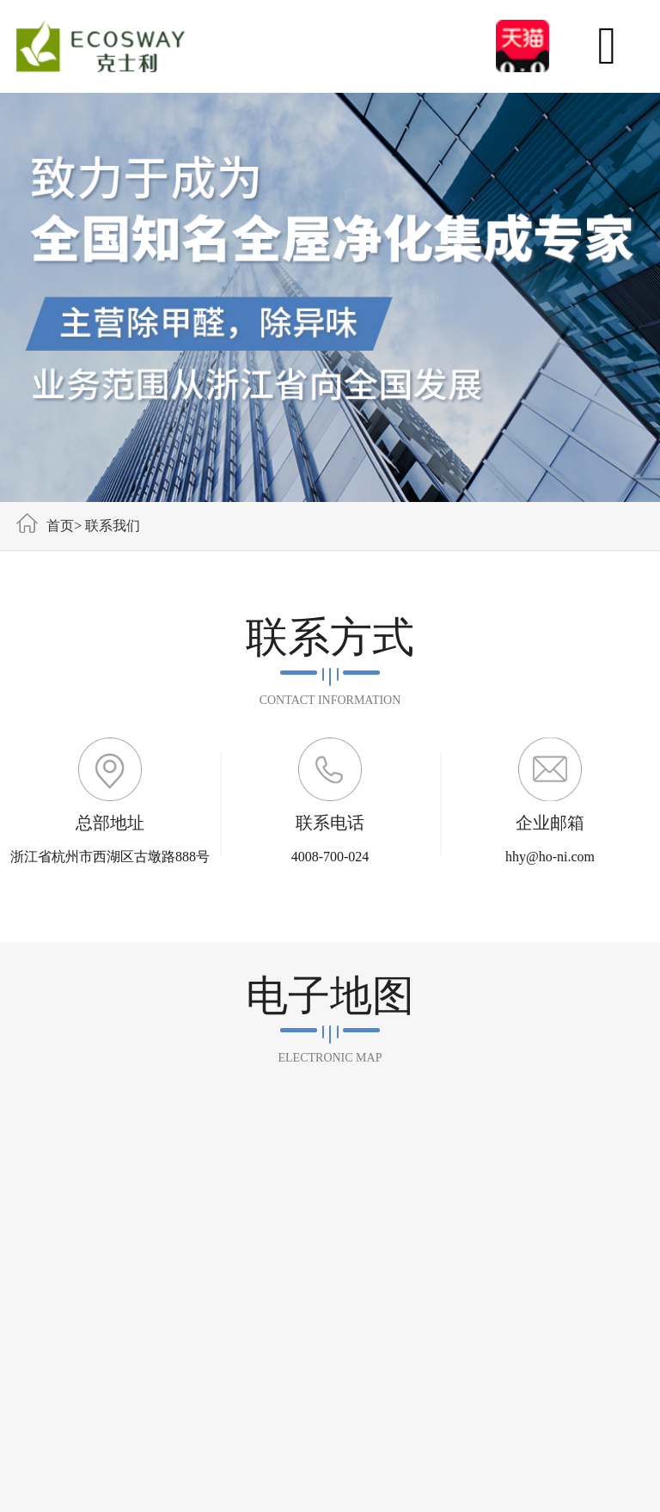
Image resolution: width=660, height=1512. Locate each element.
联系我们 (112, 525)
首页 (60, 525)
